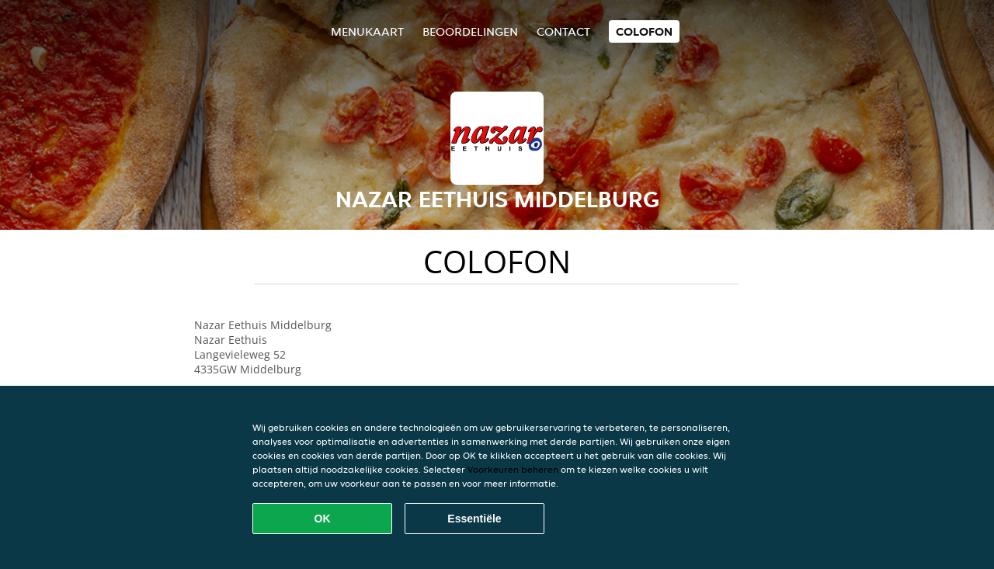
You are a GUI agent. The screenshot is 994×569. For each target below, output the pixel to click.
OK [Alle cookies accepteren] (323, 518)
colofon (644, 31)
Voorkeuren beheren (512, 469)
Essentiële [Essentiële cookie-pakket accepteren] (474, 518)
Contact (563, 31)
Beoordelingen (470, 31)
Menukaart (367, 31)
